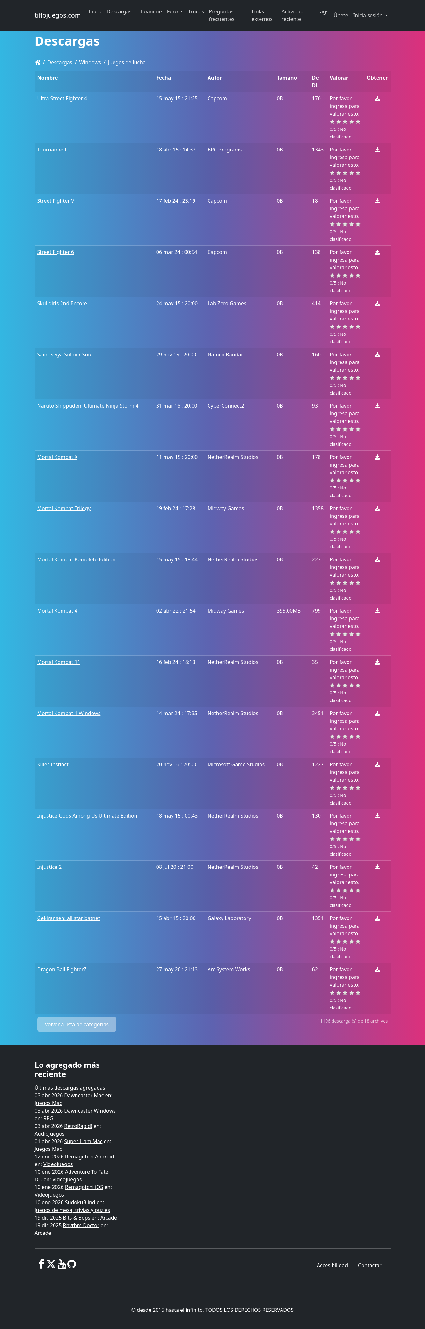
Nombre (47, 77)
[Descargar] (377, 98)
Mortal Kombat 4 (57, 610)
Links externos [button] (262, 15)
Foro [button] (173, 11)
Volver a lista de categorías (77, 1024)
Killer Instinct (53, 764)
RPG (48, 1118)
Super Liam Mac (83, 1141)
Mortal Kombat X (57, 457)
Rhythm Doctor (81, 1225)
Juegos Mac (48, 1103)
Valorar (339, 77)
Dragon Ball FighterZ (62, 969)
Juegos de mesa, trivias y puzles (72, 1209)
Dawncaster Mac (84, 1095)
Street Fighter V (55, 200)
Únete (340, 15)
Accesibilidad (332, 1265)
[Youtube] (61, 1266)
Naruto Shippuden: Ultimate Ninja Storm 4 (88, 405)
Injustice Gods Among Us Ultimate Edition (87, 815)
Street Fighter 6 (55, 252)
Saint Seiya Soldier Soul (65, 354)
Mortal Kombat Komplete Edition (76, 559)
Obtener (377, 77)
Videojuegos (58, 1164)
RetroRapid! (78, 1125)
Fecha (163, 77)
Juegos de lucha (127, 62)
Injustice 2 (49, 866)
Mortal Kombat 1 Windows (69, 713)
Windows (90, 62)
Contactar (369, 1265)
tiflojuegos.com (58, 15)
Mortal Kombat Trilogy (64, 508)
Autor (215, 77)
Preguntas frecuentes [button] (222, 15)
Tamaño (287, 77)
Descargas (59, 62)
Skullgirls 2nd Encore (62, 303)
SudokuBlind (80, 1202)
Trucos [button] (196, 11)
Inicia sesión (368, 15)
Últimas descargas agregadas (70, 1087)
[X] (51, 1266)
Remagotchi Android (89, 1156)
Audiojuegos (50, 1133)
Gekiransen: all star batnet (68, 918)
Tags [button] (323, 11)
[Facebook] (42, 1266)
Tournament (52, 149)
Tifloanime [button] (149, 11)
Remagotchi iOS (84, 1187)
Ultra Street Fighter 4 (62, 98)
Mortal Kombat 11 (58, 661)
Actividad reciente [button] (293, 15)
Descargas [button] (119, 11)
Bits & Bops (77, 1217)
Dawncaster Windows (89, 1110)
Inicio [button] (95, 11)
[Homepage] (37, 62)
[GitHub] (71, 1266)
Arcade (108, 1217)
